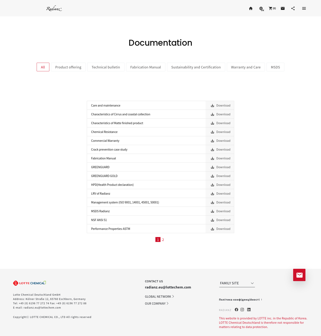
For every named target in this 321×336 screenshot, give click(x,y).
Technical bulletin (106, 67)
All (43, 67)
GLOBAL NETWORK (159, 296)
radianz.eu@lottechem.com (42, 307)
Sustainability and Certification (196, 67)
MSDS (275, 67)
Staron (21, 8)
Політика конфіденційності (239, 299)
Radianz (54, 8)
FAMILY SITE (237, 282)
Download (223, 105)
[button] (272, 8)
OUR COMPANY (157, 303)
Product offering (68, 67)
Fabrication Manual (145, 67)
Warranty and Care (246, 67)
